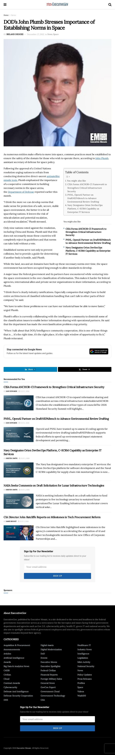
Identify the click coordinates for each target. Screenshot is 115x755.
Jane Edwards (11, 391)
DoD (43, 653)
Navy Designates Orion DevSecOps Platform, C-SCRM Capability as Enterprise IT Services (85, 208)
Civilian (7, 674)
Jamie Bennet (11, 521)
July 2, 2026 (24, 391)
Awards (7, 662)
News (13, 15)
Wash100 (81, 695)
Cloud (6, 679)
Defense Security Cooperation (18, 695)
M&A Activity (83, 662)
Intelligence (83, 653)
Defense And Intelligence (16, 691)
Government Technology (53, 695)
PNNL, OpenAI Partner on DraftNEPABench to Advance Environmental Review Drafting (83, 198)
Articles (7, 653)
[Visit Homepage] (57, 5)
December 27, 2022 (35, 34)
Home (6, 15)
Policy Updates (84, 674)
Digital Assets (47, 645)
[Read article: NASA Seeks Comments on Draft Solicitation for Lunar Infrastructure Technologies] (19, 501)
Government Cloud (50, 691)
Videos (80, 691)
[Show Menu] (5, 4)
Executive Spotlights (50, 666)
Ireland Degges (14, 34)
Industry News (84, 649)
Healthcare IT (84, 645)
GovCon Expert (48, 687)
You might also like (76, 180)
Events (44, 658)
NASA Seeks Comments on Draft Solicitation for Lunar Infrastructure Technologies (54, 485)
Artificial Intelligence (14, 658)
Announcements (12, 649)
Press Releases (84, 679)
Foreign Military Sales (51, 679)
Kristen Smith (11, 458)
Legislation (82, 658)
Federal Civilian (48, 670)
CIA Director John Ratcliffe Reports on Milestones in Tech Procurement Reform (52, 517)
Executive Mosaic (24, 748)
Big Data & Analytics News (16, 666)
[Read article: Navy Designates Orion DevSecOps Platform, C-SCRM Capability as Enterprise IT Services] (19, 469)
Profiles (81, 683)
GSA (43, 700)
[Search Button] (109, 4)
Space (56, 34)
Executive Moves (49, 662)
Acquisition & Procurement (17, 645)
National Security (85, 666)
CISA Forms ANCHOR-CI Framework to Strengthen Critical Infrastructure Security (87, 188)
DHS (6, 700)
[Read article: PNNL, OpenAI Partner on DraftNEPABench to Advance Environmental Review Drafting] (19, 434)
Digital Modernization (51, 649)
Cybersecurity (10, 687)
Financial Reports (49, 674)
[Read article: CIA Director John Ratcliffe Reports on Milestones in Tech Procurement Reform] (19, 532)
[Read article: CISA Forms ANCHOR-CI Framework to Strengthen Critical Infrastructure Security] (19, 402)
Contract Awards (12, 683)
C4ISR (7, 670)
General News (48, 683)
